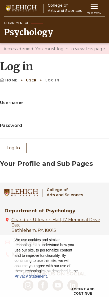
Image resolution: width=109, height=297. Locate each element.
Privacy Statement (31, 276)
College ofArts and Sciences (65, 192)
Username (11, 102)
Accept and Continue (83, 291)
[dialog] (54, 266)
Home (9, 80)
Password (11, 125)
